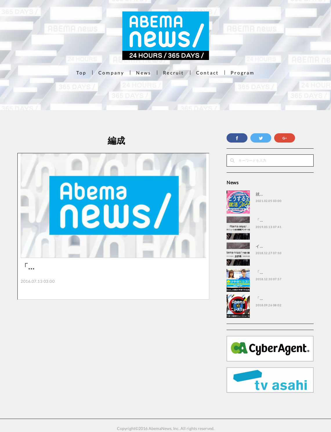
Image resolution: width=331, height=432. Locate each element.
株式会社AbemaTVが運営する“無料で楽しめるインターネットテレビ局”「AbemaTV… (113, 291)
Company (111, 72)
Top (81, 72)
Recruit (173, 72)
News (143, 72)
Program (242, 72)
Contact (207, 72)
